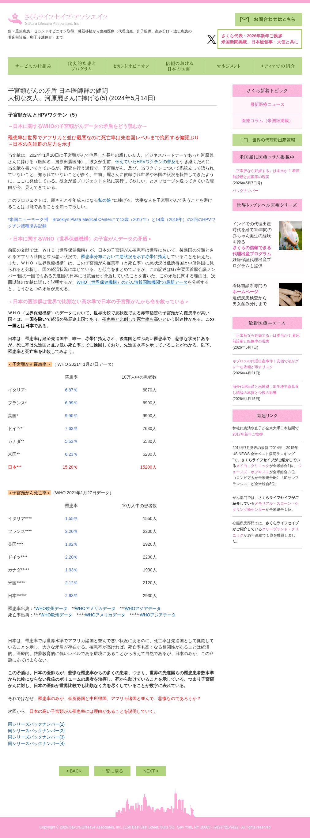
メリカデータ (112, 614)
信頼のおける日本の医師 (179, 66)
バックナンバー (245, 191)
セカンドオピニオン (130, 66)
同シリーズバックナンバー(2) (36, 730)
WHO (130, 608)
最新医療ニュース (267, 104)
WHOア (147, 614)
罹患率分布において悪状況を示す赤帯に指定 (124, 256)
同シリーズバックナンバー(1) (36, 724)
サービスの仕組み (32, 66)
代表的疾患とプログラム (81, 66)
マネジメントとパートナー (228, 66)
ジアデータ (150, 608)
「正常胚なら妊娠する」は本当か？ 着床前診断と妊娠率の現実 (266, 174)
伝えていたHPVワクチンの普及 (145, 161)
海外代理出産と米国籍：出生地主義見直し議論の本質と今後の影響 (265, 389)
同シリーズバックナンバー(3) (36, 737)
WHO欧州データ (51, 608)
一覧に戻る (112, 771)
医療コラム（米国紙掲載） (267, 120)
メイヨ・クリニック (252, 466)
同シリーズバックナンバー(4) (36, 743)
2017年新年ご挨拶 (247, 434)
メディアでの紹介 (277, 66)
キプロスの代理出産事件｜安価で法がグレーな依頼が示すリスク (265, 364)
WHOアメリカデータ (95, 608)
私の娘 (104, 200)
